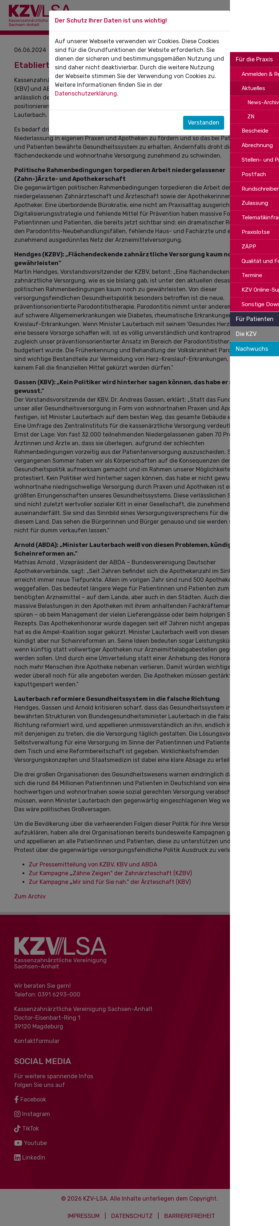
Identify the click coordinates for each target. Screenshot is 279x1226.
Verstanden (203, 122)
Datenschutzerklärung (86, 93)
